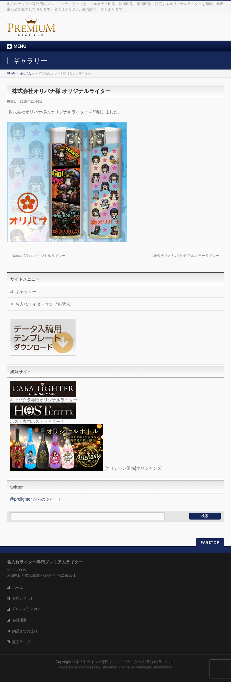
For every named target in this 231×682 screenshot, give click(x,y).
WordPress (88, 667)
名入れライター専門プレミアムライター (108, 662)
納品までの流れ (25, 631)
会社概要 (19, 620)
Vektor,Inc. (144, 667)
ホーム (17, 587)
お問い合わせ (23, 598)
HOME (11, 73)
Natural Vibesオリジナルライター (36, 256)
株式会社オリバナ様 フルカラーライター (188, 256)
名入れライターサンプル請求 (42, 304)
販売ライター (23, 642)
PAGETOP (210, 542)
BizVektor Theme (116, 667)
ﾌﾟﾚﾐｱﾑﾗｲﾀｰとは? (26, 609)
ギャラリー (27, 73)
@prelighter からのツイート (36, 499)
